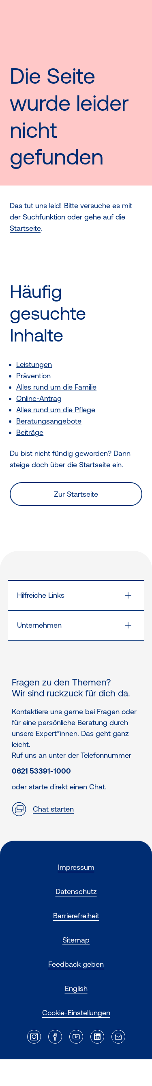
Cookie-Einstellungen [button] (76, 1012)
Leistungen (34, 364)
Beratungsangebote (48, 421)
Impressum (76, 867)
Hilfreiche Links (40, 595)
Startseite (25, 228)
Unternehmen (39, 625)
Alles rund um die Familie (56, 387)
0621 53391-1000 (41, 771)
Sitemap (76, 940)
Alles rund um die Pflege (55, 409)
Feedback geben (76, 964)
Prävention (33, 375)
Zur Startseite (76, 494)
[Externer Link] (34, 1037)
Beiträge (29, 432)
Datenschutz (76, 891)
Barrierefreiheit (76, 915)
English (76, 988)
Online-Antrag (39, 398)
